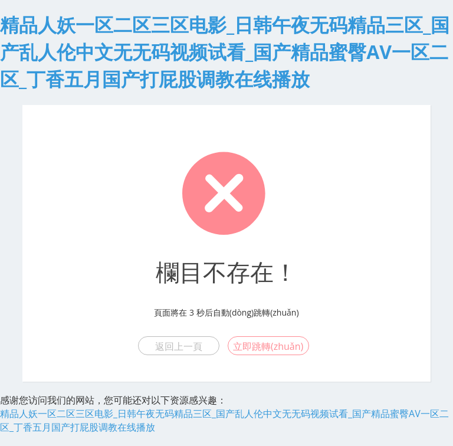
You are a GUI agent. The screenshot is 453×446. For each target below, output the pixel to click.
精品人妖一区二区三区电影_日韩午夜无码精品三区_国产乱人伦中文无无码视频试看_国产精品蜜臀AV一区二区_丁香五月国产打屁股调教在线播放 (224, 51)
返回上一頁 (178, 346)
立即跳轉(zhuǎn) (268, 346)
